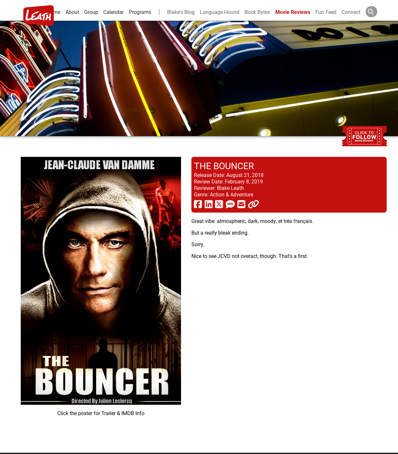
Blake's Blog (181, 11)
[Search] (376, 11)
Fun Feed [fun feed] (325, 11)
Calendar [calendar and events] (113, 11)
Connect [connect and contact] (351, 11)
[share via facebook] (198, 204)
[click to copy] (253, 204)
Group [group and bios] (91, 11)
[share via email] (241, 204)
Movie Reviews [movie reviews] (292, 11)
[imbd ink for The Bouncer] (101, 299)
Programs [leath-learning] (140, 11)
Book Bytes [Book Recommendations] (257, 11)
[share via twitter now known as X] (219, 204)
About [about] (72, 11)
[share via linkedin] (209, 204)
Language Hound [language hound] (219, 11)
